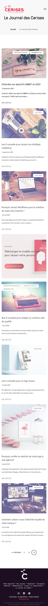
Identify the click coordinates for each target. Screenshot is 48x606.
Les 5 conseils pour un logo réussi (18, 382)
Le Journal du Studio (24, 588)
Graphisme (38, 351)
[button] (14, 268)
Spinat (31, 604)
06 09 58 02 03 (24, 599)
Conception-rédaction (11, 288)
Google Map (36, 604)
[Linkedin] (24, 593)
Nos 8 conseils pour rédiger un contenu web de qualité (23, 321)
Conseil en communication (34, 586)
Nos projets (21, 584)
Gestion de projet (21, 54)
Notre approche (9, 584)
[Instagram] (18, 593)
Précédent (16, 552)
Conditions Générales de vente (11, 603)
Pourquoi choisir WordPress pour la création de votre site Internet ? (23, 210)
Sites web (38, 114)
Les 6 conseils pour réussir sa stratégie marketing (21, 148)
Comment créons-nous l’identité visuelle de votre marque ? (23, 523)
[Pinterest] (29, 593)
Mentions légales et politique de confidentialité (30, 603)
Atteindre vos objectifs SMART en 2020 (21, 86)
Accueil (13, 29)
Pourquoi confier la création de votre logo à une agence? (22, 459)
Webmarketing (36, 54)
